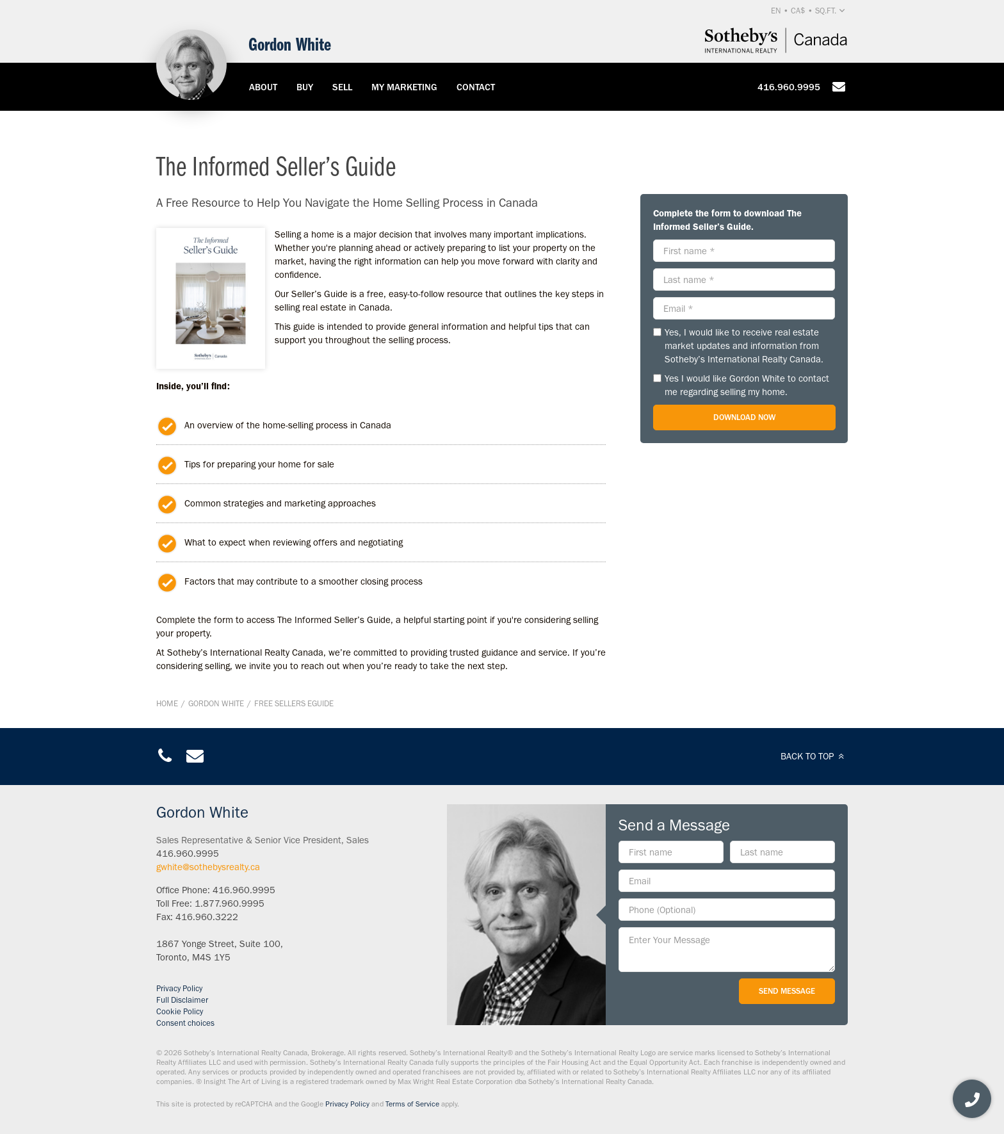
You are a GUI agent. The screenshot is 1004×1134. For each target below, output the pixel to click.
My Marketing (404, 87)
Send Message (787, 991)
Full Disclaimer (182, 1000)
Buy (304, 87)
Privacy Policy (179, 988)
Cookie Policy (179, 1011)
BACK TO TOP (814, 756)
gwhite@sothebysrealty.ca (208, 867)
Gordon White (216, 703)
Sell (342, 87)
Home (167, 703)
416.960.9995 (788, 87)
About (263, 87)
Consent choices (185, 1023)
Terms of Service (412, 1103)
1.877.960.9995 (229, 903)
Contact (476, 87)
